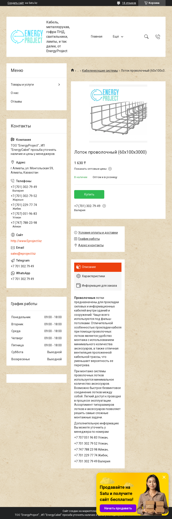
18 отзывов (129, 3)
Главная (96, 36)
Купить (89, 194)
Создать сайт (16, 3)
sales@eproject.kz (23, 253)
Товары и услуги (22, 84)
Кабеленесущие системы (100, 70)
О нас (14, 93)
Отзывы (16, 101)
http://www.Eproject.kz (26, 241)
